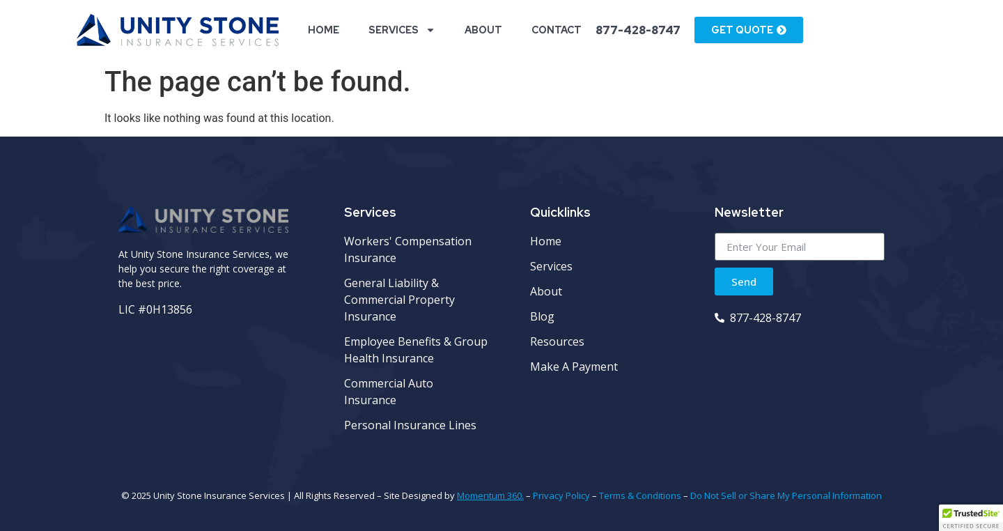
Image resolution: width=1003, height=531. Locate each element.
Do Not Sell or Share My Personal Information (786, 495)
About (483, 30)
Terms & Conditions (640, 495)
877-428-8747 (638, 30)
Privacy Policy (561, 495)
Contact (556, 30)
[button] (971, 518)
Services (401, 30)
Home (323, 30)
